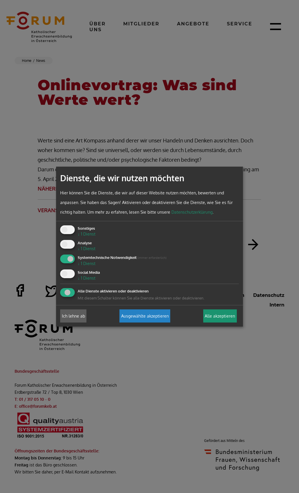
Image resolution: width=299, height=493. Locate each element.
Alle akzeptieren (220, 315)
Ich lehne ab (73, 315)
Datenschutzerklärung (192, 212)
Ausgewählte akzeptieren (145, 315)
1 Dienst (86, 233)
